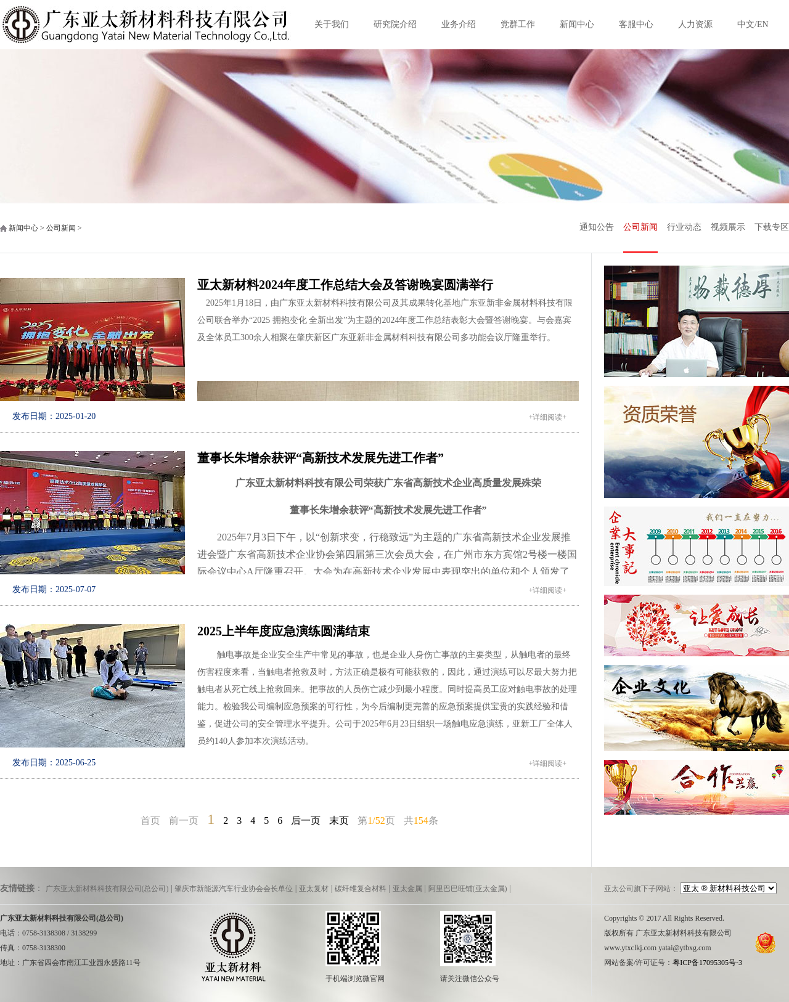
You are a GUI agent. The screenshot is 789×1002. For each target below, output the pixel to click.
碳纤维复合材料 (360, 888)
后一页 (306, 820)
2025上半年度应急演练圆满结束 (283, 631)
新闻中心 (577, 24)
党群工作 (518, 24)
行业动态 (684, 227)
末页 (339, 820)
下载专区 (771, 227)
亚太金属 (407, 888)
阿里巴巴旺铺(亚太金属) (467, 888)
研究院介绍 (395, 24)
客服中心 (636, 24)
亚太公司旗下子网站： (641, 888)
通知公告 (596, 227)
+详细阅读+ (547, 417)
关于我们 (331, 24)
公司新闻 (640, 227)
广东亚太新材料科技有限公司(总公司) (107, 888)
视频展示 (728, 227)
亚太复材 (314, 888)
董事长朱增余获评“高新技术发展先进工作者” (320, 458)
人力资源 (695, 24)
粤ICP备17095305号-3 (707, 962)
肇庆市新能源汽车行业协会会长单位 (233, 888)
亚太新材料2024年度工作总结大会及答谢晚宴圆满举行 (345, 284)
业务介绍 (458, 24)
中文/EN (753, 24)
